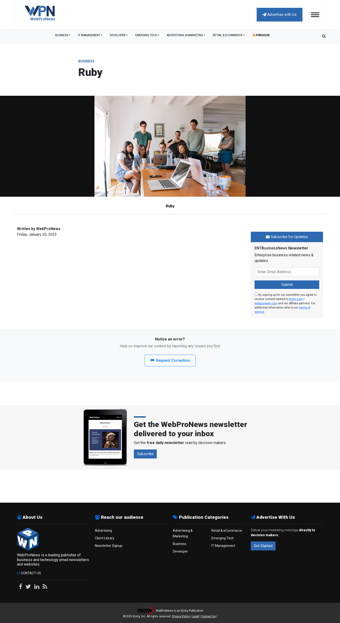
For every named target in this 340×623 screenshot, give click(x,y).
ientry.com (296, 299)
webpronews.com (266, 303)
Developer (118, 36)
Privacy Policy (181, 616)
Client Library (104, 538)
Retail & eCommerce (227, 36)
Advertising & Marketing (185, 36)
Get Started (263, 545)
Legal (195, 616)
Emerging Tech (146, 36)
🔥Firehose (261, 36)
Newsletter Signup (108, 545)
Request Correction (170, 360)
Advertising (103, 530)
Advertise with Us (280, 14)
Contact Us (29, 573)
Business (61, 36)
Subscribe (145, 453)
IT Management (89, 36)
